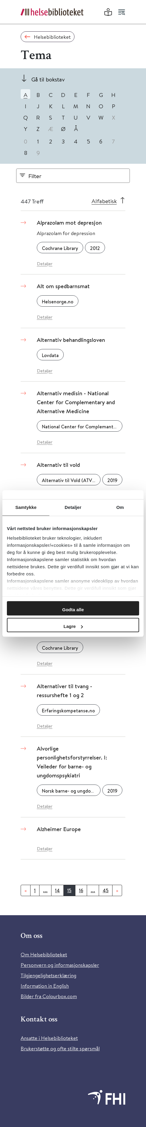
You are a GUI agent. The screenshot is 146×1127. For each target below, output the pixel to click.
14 (57, 890)
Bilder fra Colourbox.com (49, 996)
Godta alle (73, 609)
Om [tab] (120, 507)
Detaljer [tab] (73, 507)
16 (81, 890)
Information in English (45, 985)
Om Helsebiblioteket (44, 954)
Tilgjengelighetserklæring (48, 975)
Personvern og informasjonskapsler (60, 964)
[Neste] (117, 890)
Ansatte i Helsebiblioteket (49, 1038)
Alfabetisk (104, 201)
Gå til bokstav (48, 79)
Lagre (73, 626)
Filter (35, 176)
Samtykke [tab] (25, 507)
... (45, 890)
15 (69, 890)
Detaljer (44, 263)
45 (106, 890)
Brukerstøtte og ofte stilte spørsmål (60, 1048)
